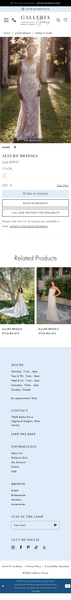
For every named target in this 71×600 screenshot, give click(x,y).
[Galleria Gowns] (35, 22)
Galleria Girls (19, 463)
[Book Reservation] (35, 10)
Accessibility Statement (57, 573)
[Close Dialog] (3, 592)
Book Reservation (50, 3)
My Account (18, 468)
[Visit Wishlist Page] (65, 21)
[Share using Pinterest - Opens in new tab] (15, 148)
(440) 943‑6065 (23, 440)
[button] (6, 21)
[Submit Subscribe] (55, 531)
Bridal (15, 496)
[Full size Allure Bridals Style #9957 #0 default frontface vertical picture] (35, 91)
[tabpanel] (35, 91)
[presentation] (17, 301)
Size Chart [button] (62, 187)
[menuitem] (6, 21)
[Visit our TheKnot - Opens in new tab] (45, 553)
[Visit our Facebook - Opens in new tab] (21, 553)
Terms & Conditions (12, 573)
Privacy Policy (33, 573)
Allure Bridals (23, 34)
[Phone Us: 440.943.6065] (14, 21)
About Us (17, 458)
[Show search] (58, 21)
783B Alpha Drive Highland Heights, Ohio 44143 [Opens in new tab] (25, 427)
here (37, 597)
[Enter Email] (35, 531)
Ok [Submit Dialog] (67, 592)
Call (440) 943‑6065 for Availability (35, 218)
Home (7, 34)
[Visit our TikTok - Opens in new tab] (36, 553)
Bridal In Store (44, 34)
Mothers (16, 505)
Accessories (18, 510)
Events (15, 472)
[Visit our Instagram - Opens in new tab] (13, 553)
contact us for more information (29, 232)
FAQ (14, 477)
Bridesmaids (18, 500)
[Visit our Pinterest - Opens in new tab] (28, 553)
